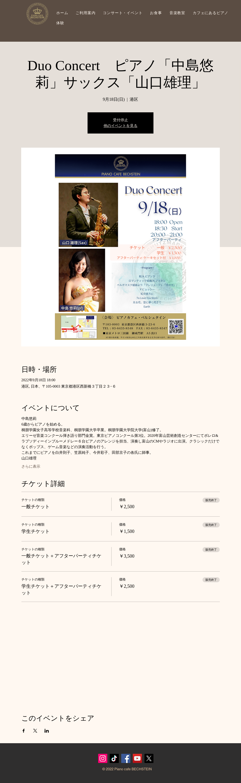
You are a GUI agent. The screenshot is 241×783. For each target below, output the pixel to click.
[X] (148, 758)
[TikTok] (114, 758)
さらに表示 (30, 466)
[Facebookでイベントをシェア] (23, 731)
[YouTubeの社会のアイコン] (137, 758)
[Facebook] (125, 758)
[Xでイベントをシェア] (35, 731)
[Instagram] (102, 758)
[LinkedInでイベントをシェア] (46, 731)
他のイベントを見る (120, 125)
